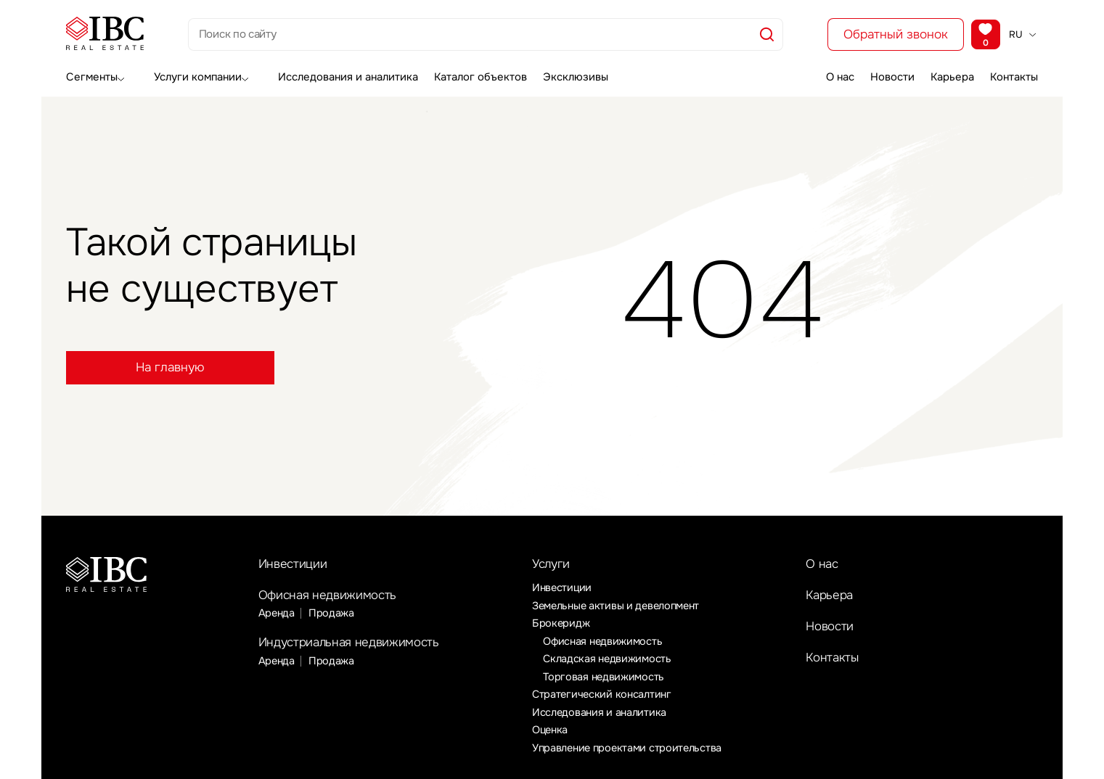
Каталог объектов (471, 74)
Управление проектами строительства (630, 750)
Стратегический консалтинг (603, 697)
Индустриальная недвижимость (359, 647)
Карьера (948, 74)
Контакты (1016, 74)
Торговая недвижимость (605, 679)
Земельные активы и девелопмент (620, 608)
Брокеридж (561, 625)
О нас (822, 74)
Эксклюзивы (567, 74)
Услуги (553, 565)
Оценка (551, 733)
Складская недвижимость (609, 661)
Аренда (277, 617)
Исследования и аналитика (339, 74)
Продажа (333, 617)
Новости (881, 74)
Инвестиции (296, 565)
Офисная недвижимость (335, 598)
